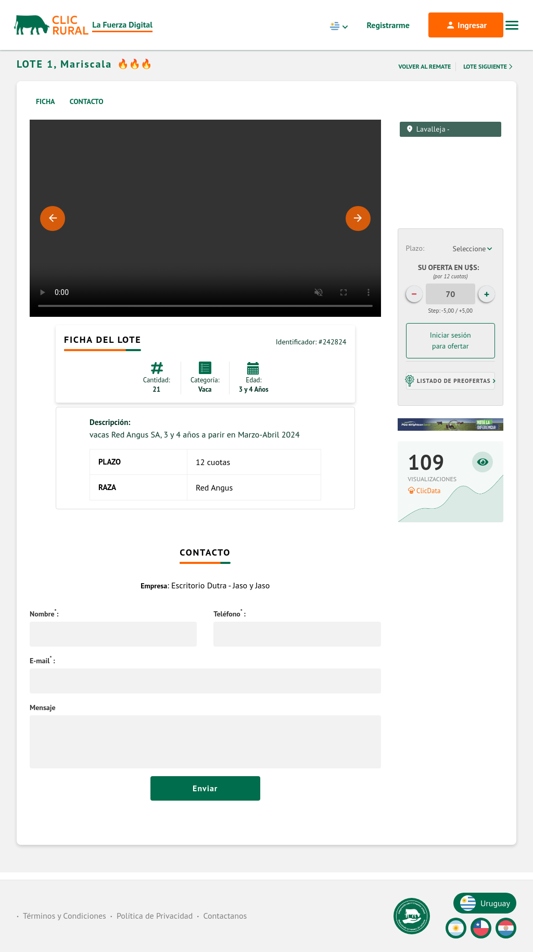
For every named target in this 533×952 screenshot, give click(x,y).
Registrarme (388, 25)
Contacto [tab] (87, 115)
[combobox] (474, 262)
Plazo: (415, 261)
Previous (52, 232)
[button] (451, 394)
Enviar (205, 801)
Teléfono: (229, 627)
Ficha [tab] (45, 115)
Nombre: (44, 627)
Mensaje (43, 721)
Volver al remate (424, 80)
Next (358, 232)
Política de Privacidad (155, 915)
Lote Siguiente (488, 80)
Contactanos (225, 915)
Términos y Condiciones (64, 915)
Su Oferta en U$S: (450, 285)
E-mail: (42, 674)
